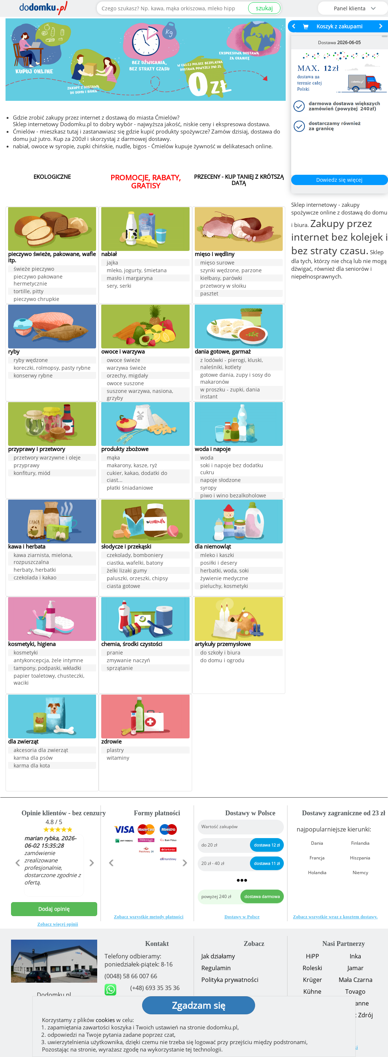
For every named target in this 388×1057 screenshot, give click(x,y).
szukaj (264, 8)
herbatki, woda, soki (224, 571)
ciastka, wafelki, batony (135, 563)
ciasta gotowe (123, 586)
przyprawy (26, 465)
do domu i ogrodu (222, 660)
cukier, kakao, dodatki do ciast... (137, 477)
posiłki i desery (218, 563)
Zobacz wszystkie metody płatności (148, 916)
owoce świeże (123, 360)
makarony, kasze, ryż (132, 465)
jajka (112, 263)
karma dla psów (33, 758)
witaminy (118, 758)
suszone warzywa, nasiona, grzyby (140, 395)
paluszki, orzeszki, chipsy (137, 578)
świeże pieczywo (34, 269)
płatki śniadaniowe (130, 488)
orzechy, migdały (127, 376)
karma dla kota (32, 766)
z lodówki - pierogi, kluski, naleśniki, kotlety (231, 364)
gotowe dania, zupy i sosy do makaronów (235, 379)
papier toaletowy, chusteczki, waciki (49, 680)
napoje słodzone (220, 480)
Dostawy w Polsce (242, 916)
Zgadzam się (198, 1005)
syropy (208, 488)
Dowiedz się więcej (339, 179)
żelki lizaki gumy (127, 571)
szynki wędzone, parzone (231, 270)
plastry (115, 750)
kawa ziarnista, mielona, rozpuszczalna (43, 559)
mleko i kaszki (217, 555)
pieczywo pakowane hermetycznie (38, 281)
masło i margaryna (130, 278)
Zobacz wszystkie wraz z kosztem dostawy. (335, 916)
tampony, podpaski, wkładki (47, 668)
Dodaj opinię (54, 908)
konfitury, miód (32, 473)
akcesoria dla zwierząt (41, 750)
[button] (17, 878)
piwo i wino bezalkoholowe (233, 496)
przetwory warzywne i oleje (47, 458)
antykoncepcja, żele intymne (48, 660)
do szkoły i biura (220, 653)
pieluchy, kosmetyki (224, 586)
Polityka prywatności (229, 980)
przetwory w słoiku (223, 286)
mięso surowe (217, 263)
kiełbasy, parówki (221, 278)
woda (207, 458)
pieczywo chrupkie (36, 300)
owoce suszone (125, 383)
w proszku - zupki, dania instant (230, 394)
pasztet (209, 294)
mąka (113, 458)
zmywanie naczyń (128, 660)
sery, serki (119, 286)
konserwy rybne (33, 376)
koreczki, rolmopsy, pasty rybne (52, 368)
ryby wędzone (31, 360)
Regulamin (216, 968)
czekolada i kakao (35, 578)
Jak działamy (218, 956)
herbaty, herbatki (35, 570)
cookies (105, 1020)
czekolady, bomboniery (135, 555)
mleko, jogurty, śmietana (137, 270)
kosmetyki (26, 653)
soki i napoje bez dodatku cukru (231, 469)
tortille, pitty (28, 292)
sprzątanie (120, 668)
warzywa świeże (126, 368)
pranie (115, 653)
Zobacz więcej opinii (57, 924)
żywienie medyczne (224, 578)
